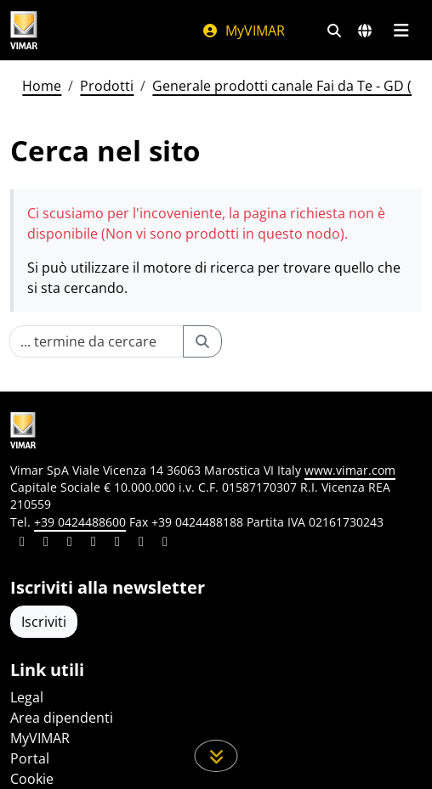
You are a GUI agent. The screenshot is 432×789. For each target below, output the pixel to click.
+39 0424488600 (80, 522)
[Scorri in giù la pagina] (216, 756)
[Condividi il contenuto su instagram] (93, 543)
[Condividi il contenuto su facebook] (45, 543)
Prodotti (107, 85)
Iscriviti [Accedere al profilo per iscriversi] (43, 621)
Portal (29, 758)
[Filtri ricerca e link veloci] (334, 30)
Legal (26, 697)
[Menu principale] (401, 30)
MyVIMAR (243, 30)
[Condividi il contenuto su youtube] (117, 543)
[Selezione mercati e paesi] (364, 30)
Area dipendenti (61, 717)
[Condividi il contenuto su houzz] (141, 543)
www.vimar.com (349, 470)
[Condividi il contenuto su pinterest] (69, 543)
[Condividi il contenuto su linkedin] (22, 543)
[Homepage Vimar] (23, 30)
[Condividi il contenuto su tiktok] (164, 543)
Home (41, 85)
